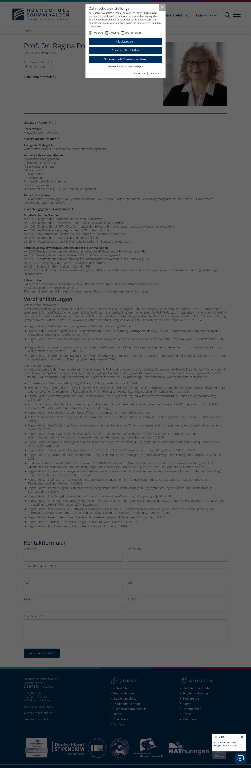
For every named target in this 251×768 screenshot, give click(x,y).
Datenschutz (155, 73)
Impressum (140, 73)
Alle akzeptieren (125, 41)
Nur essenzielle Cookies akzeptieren (125, 59)
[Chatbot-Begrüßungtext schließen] (242, 737)
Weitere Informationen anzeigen (125, 66)
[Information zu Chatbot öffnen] (240, 758)
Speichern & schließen (125, 50)
